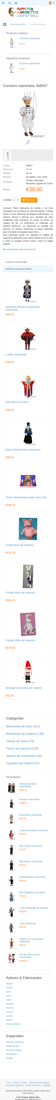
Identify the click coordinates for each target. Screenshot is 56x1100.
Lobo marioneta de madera (33, 908)
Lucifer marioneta (16, 354)
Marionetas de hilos (18, 24)
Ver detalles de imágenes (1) (28, 142)
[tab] (28, 262)
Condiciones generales (14, 1085)
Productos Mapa (13, 1050)
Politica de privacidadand (39, 1083)
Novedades (11, 1054)
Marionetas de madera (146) (25, 733)
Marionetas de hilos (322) (23, 726)
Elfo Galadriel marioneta (32, 892)
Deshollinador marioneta (32, 877)
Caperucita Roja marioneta (33, 830)
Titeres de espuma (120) (22, 748)
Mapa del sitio (12, 1046)
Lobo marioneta (27, 923)
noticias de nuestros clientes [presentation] (18, 269)
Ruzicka (10, 1008)
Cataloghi (47, 1085)
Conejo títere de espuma (20, 592)
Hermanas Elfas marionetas (27, 785)
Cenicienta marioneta (30, 815)
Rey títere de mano (17, 402)
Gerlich (9, 1012)
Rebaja (9, 1058)
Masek (29, 169)
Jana (8, 996)
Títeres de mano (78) (20, 741)
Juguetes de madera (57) (22, 763)
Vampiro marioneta (29, 799)
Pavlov (9, 987)
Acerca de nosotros (33, 1085)
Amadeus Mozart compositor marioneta (23, 308)
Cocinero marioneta (29, 38)
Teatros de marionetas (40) (24, 756)
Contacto (16, 1083)
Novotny (10, 1004)
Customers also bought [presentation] (16, 262)
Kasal (8, 1000)
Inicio (4, 24)
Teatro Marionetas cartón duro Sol (26, 497)
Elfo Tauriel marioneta (30, 846)
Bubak (9, 1020)
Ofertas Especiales (15, 1042)
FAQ (8, 1083)
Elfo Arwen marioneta (30, 861)
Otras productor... (14, 1024)
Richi (8, 992)
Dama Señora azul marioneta (23, 449)
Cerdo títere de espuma (20, 545)
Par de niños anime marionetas (29, 955)
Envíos (24, 1083)
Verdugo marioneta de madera (24, 688)
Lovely (9, 1016)
